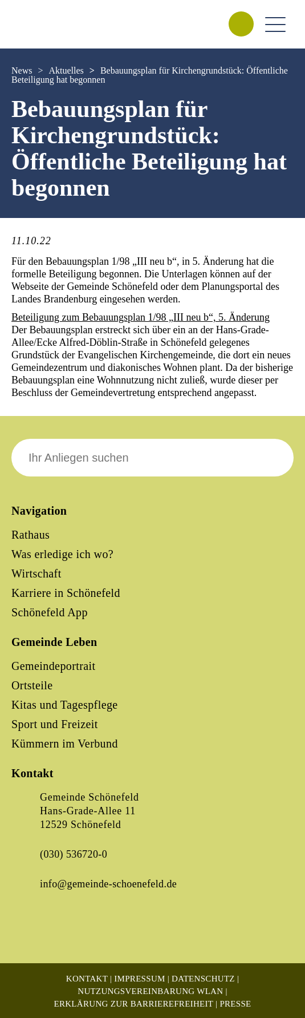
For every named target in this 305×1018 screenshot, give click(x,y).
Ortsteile (31, 685)
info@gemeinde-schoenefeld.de (108, 884)
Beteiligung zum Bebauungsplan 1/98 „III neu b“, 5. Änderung (140, 317)
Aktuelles (65, 70)
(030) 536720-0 (73, 854)
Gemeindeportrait (53, 666)
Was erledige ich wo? (62, 554)
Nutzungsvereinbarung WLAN (150, 991)
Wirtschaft (36, 573)
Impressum (139, 978)
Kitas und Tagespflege (64, 704)
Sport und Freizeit (54, 724)
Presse (235, 1003)
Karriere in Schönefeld (65, 593)
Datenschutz (203, 978)
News (21, 70)
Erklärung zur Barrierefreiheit (133, 1003)
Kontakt (87, 978)
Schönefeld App (49, 612)
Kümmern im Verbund (64, 743)
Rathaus (30, 534)
